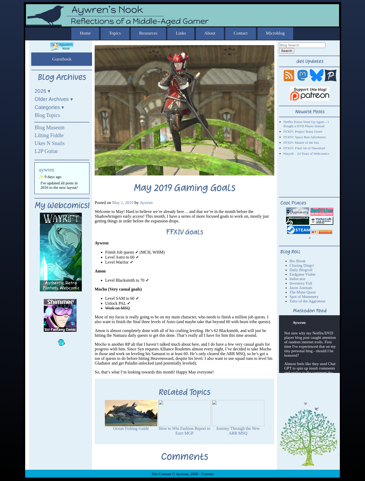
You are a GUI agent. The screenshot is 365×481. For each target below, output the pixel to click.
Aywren (146, 202)
